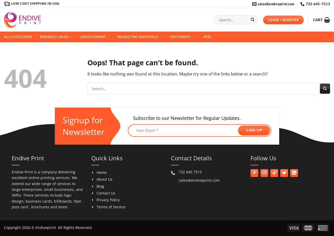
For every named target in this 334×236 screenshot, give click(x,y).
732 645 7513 (190, 171)
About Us (104, 179)
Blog (100, 186)
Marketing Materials (139, 36)
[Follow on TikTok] (274, 173)
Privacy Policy (108, 199)
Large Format (95, 36)
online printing (41, 177)
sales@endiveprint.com (199, 180)
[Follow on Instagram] (264, 173)
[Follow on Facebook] (254, 173)
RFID (208, 37)
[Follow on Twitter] (284, 173)
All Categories (18, 37)
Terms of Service (111, 206)
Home (102, 172)
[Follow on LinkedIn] (294, 173)
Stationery (182, 36)
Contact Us (106, 193)
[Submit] (252, 20)
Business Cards (56, 36)
